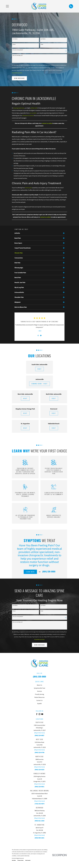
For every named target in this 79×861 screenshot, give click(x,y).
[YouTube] (42, 714)
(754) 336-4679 (39, 804)
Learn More (30, 572)
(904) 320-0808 (48, 571)
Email (42, 44)
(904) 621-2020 (39, 821)
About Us (39, 685)
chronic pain (28, 188)
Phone (14, 44)
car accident (33, 113)
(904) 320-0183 (39, 769)
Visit (39, 369)
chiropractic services (28, 115)
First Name (15, 39)
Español (39, 703)
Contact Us (39, 700)
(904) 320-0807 (39, 735)
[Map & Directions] (39, 733)
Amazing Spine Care (18, 108)
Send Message (19, 78)
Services (39, 691)
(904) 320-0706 (39, 752)
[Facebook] (37, 714)
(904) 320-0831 (39, 787)
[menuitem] (40, 233)
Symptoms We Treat (39, 688)
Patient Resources (39, 697)
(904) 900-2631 (39, 838)
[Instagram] (39, 714)
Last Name (43, 39)
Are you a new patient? (18, 50)
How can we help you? (18, 55)
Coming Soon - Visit (39, 384)
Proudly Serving (39, 694)
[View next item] (41, 335)
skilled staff (34, 108)
